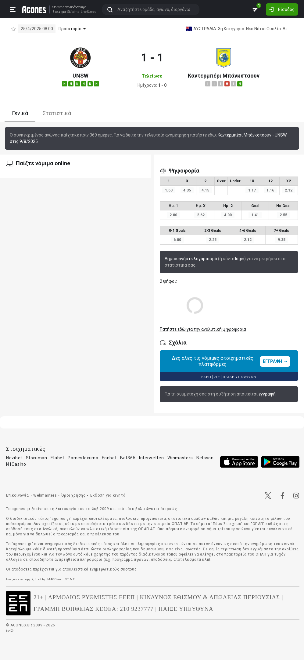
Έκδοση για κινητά (107, 495)
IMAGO (51, 579)
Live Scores (88, 11)
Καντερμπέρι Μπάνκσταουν (223, 75)
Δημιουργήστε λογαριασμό (191, 258)
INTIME (69, 579)
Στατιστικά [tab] (57, 113)
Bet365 (127, 457)
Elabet (57, 457)
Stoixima (58, 7)
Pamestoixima (83, 457)
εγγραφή (267, 394)
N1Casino (16, 464)
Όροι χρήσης (73, 495)
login (239, 258)
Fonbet (109, 457)
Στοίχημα (59, 11)
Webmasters (45, 495)
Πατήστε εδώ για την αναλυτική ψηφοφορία (203, 329)
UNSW (80, 75)
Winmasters (180, 457)
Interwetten (151, 457)
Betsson (205, 457)
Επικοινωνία (17, 495)
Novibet (14, 457)
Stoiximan (36, 457)
